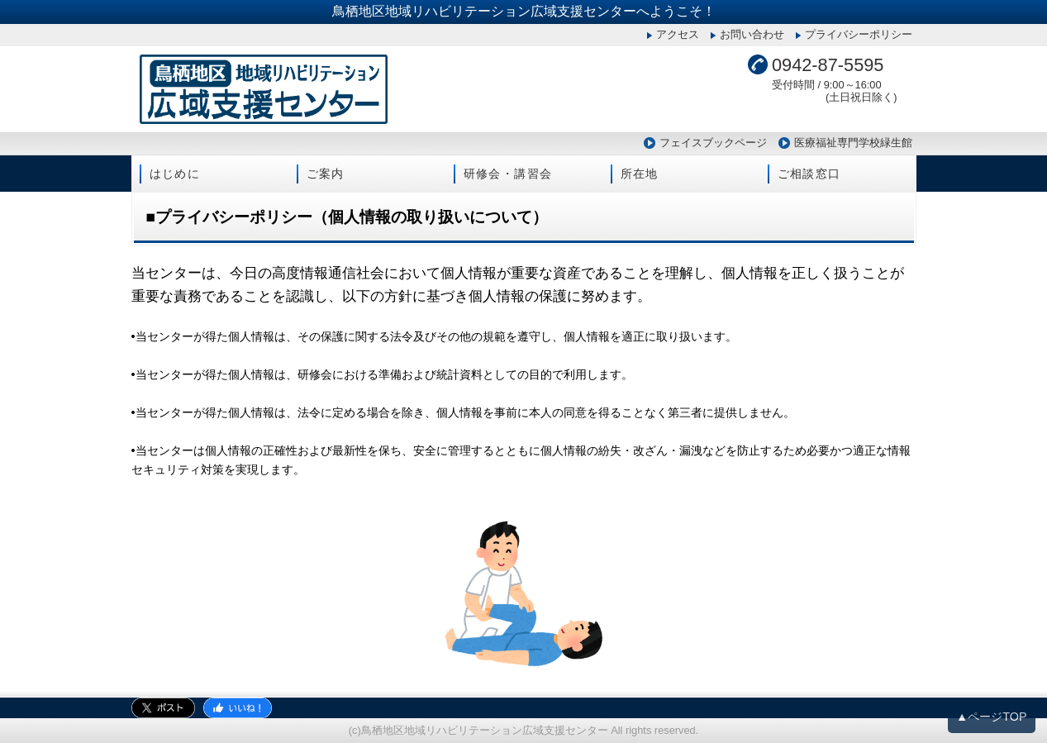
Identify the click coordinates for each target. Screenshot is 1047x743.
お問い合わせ (752, 34)
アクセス (677, 34)
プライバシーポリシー (858, 34)
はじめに (175, 173)
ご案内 (326, 173)
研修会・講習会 (508, 173)
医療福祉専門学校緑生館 (853, 142)
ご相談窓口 (809, 173)
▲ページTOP (991, 716)
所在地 (640, 173)
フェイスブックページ (713, 142)
